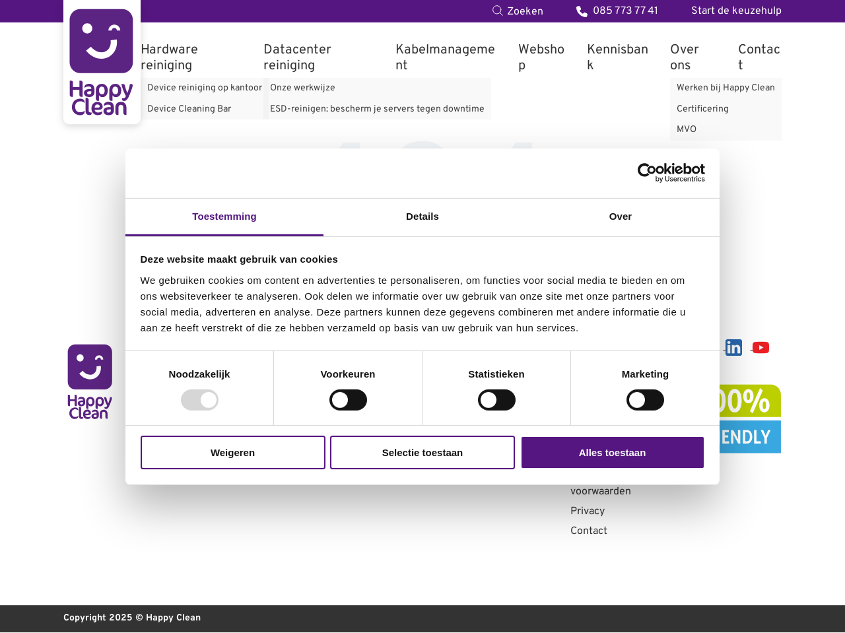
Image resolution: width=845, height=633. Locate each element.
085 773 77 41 (617, 11)
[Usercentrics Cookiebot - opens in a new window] (647, 173)
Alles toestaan (612, 452)
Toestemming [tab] (224, 215)
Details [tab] (422, 215)
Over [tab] (620, 215)
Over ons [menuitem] (684, 58)
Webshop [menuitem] (541, 58)
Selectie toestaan (422, 452)
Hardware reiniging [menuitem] (169, 58)
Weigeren (233, 452)
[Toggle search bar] (517, 11)
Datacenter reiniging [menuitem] (297, 58)
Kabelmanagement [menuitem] (445, 58)
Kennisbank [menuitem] (617, 58)
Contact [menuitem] (759, 58)
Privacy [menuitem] (587, 512)
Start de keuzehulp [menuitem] (736, 11)
